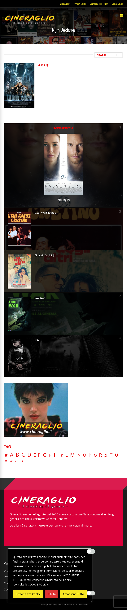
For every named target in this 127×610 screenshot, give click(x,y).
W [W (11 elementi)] (11, 461)
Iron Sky (43, 65)
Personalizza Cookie (28, 594)
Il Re (36, 340)
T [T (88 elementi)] (111, 454)
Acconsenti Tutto (73, 594)
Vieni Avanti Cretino (45, 213)
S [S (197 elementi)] (105, 454)
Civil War (39, 298)
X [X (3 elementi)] (15, 461)
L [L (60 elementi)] (66, 455)
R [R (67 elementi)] (100, 455)
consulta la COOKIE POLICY (31, 584)
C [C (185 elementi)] (23, 454)
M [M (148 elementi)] (72, 454)
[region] (50, 575)
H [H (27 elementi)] (50, 455)
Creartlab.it (82, 604)
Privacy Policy (79, 4)
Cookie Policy (117, 4)
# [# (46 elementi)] (6, 455)
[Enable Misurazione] (91, 593)
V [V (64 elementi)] (6, 460)
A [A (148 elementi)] (11, 454)
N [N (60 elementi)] (79, 455)
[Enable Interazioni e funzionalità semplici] (91, 551)
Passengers (63, 199)
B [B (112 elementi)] (17, 454)
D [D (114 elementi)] (29, 454)
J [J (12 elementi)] (58, 455)
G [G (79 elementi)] (44, 454)
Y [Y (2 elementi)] (19, 461)
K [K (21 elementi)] (62, 455)
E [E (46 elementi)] (34, 455)
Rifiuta (52, 594)
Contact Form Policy (99, 4)
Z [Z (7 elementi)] (23, 461)
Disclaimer (65, 4)
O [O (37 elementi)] (84, 455)
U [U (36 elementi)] (116, 455)
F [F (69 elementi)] (39, 455)
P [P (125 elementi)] (90, 454)
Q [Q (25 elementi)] (95, 455)
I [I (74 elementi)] (54, 454)
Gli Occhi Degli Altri (44, 255)
